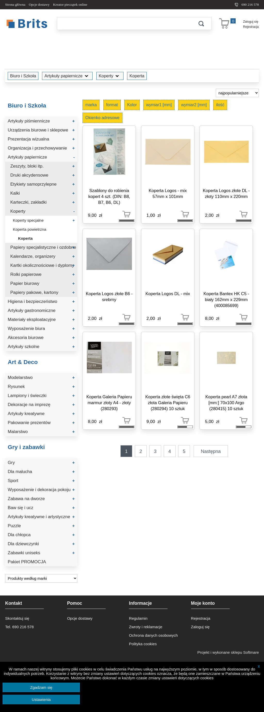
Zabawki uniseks (41, 552)
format (112, 105)
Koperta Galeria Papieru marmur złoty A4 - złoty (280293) (109, 402)
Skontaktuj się (17, 618)
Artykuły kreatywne (41, 413)
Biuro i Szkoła (23, 75)
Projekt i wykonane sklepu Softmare (228, 652)
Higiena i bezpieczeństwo (41, 301)
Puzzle (41, 525)
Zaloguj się (250, 21)
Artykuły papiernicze (67, 75)
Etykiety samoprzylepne (42, 184)
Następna (211, 451)
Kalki (42, 193)
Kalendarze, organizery (42, 256)
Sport (41, 480)
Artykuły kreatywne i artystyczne (41, 516)
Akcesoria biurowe (41, 337)
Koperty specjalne (44, 220)
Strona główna (15, 4)
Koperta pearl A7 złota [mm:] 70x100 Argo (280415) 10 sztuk (226, 402)
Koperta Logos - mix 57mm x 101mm (168, 193)
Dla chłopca (41, 534)
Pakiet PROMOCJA (27, 561)
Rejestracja (251, 27)
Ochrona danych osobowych (153, 635)
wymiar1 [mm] (159, 105)
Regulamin (138, 618)
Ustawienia (41, 699)
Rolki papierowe (42, 274)
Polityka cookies (143, 644)
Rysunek (41, 386)
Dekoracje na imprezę (41, 404)
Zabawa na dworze (41, 498)
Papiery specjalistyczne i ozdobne (43, 247)
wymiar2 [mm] (194, 105)
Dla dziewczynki (41, 543)
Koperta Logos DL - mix (167, 293)
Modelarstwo (41, 377)
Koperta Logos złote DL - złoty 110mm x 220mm (226, 193)
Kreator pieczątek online (70, 4)
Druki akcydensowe (42, 175)
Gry (41, 462)
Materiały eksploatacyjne (41, 319)
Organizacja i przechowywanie (41, 148)
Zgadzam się (41, 687)
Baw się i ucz (41, 507)
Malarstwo (41, 431)
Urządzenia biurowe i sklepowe (41, 130)
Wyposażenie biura (41, 328)
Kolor (132, 105)
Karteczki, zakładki (42, 202)
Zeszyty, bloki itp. (42, 166)
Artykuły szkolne (41, 346)
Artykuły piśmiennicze (41, 121)
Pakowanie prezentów (41, 422)
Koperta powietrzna (29, 229)
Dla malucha (41, 471)
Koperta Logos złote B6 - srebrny (109, 296)
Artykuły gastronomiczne (41, 310)
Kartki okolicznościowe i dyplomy (42, 265)
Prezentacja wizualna (41, 139)
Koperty (110, 75)
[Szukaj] (124, 23)
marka (91, 105)
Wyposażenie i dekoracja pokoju (41, 489)
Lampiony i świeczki (41, 395)
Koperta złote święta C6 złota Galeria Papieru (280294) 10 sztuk (167, 402)
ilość (220, 105)
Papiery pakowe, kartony (42, 292)
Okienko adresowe (102, 117)
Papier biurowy (42, 283)
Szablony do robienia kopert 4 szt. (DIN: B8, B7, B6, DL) (109, 196)
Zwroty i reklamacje (145, 627)
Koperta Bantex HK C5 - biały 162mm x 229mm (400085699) (226, 299)
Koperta (136, 75)
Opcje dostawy (39, 4)
